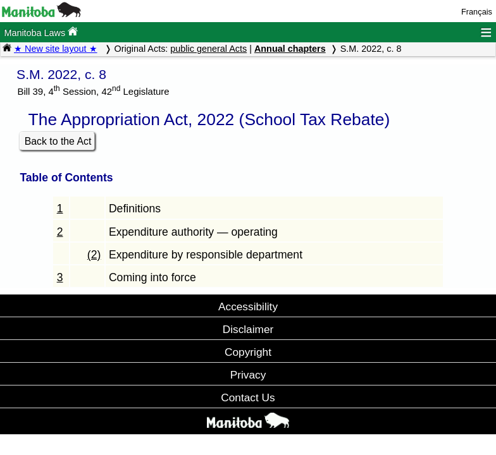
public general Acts (208, 49)
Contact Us (248, 397)
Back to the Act (58, 141)
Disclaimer (248, 329)
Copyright (248, 352)
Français (476, 11)
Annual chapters (290, 49)
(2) (94, 254)
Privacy (248, 374)
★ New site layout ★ (55, 49)
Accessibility (248, 306)
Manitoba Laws (41, 32)
